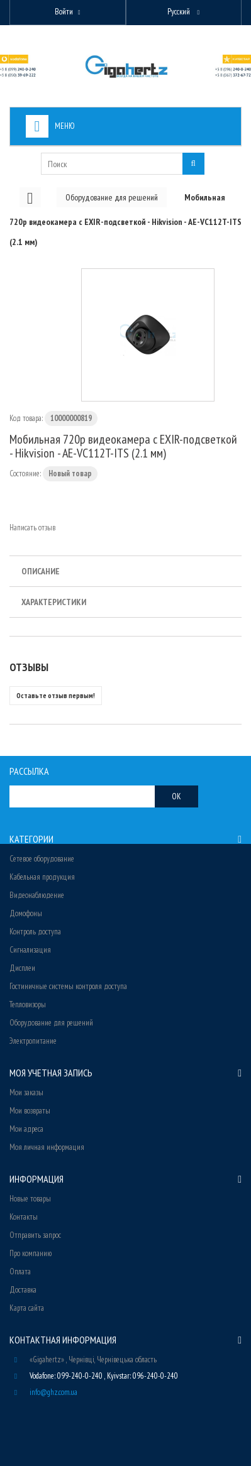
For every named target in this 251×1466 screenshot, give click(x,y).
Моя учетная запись (50, 1072)
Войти (64, 11)
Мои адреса (26, 1129)
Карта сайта (26, 1308)
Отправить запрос (35, 1235)
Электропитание (33, 1041)
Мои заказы (26, 1092)
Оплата (20, 1271)
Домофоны (25, 913)
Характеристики (53, 602)
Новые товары (30, 1198)
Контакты (23, 1217)
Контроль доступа (35, 931)
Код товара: (26, 418)
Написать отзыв (32, 527)
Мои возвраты (29, 1110)
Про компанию (30, 1253)
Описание (40, 571)
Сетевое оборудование (41, 858)
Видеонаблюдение (36, 895)
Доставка (22, 1289)
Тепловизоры (27, 1004)
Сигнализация (30, 949)
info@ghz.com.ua (53, 1392)
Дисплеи (22, 968)
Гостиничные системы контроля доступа (68, 986)
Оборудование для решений (51, 1022)
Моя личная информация (46, 1147)
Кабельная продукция (42, 877)
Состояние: (25, 473)
